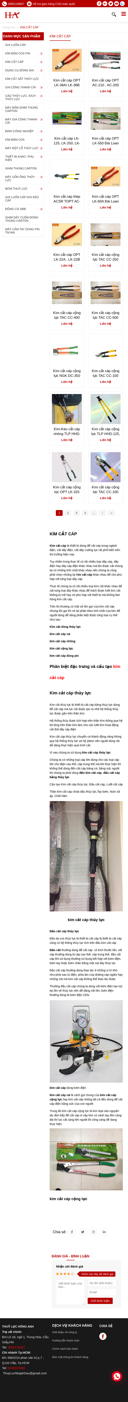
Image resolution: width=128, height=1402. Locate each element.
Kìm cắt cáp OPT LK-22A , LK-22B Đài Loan (66, 257)
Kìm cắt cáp (61, 693)
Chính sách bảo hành (65, 1348)
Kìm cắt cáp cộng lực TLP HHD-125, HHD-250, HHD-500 (105, 431)
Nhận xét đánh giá (69, 1266)
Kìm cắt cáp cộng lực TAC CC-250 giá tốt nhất (105, 257)
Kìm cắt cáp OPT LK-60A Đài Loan (105, 199)
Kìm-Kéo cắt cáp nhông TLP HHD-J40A (67, 431)
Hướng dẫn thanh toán (65, 1340)
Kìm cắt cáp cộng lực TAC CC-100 (105, 489)
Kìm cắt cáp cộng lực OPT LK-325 (67, 489)
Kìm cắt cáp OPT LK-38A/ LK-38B (66, 82)
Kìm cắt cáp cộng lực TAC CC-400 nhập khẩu (67, 315)
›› (111, 513)
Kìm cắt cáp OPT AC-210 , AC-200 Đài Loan (105, 82)
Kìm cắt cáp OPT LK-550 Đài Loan (105, 141)
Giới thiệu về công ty (64, 1332)
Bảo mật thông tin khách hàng (70, 1357)
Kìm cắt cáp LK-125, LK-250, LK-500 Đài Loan (67, 141)
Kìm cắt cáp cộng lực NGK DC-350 (67, 373)
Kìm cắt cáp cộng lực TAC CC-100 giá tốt (105, 373)
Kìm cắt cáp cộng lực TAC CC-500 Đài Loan (105, 315)
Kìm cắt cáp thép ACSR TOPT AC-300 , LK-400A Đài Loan (67, 199)
